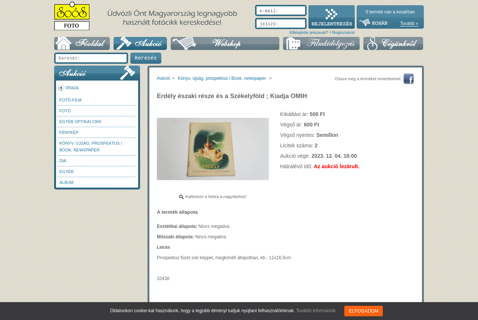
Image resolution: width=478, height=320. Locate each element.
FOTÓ (65, 111)
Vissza (71, 87)
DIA (62, 161)
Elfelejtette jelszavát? (308, 32)
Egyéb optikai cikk (80, 121)
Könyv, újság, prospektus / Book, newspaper (90, 146)
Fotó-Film (70, 100)
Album (66, 182)
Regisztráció (343, 32)
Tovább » (409, 23)
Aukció (163, 78)
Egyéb (66, 171)
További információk (316, 310)
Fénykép (68, 132)
